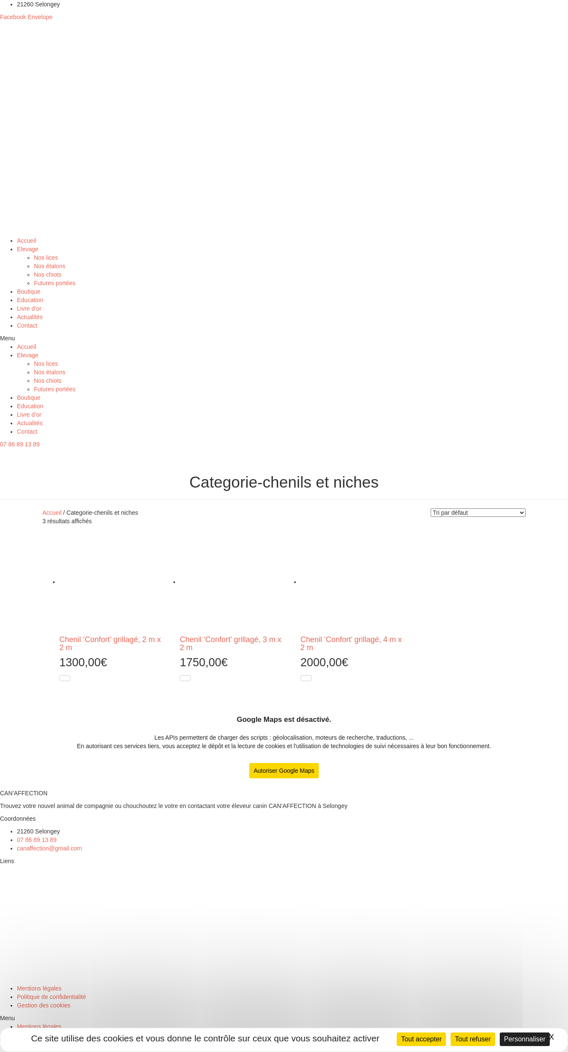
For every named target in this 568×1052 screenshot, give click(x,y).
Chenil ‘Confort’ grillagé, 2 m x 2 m (110, 643)
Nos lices (46, 257)
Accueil (26, 240)
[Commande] (478, 512)
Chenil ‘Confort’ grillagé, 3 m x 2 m (230, 643)
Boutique (28, 291)
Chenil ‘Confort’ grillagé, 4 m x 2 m (351, 643)
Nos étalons (49, 266)
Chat (6, 975)
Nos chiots (47, 274)
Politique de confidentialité (51, 996)
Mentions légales (39, 988)
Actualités (30, 317)
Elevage (28, 249)
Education (30, 300)
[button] (284, 338)
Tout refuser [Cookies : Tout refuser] (472, 1039)
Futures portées (54, 283)
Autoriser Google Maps (283, 770)
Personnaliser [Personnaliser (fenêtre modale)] (525, 1039)
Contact (27, 325)
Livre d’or (29, 308)
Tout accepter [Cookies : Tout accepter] (421, 1039)
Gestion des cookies (43, 1005)
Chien (8, 962)
